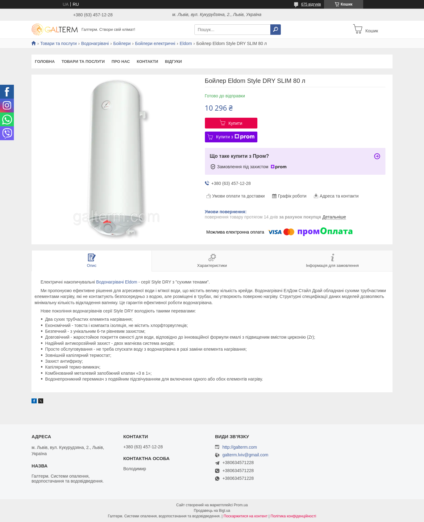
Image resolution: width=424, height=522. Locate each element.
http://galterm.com (239, 447)
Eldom (186, 43)
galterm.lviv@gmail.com (245, 455)
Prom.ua (241, 505)
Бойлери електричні (155, 43)
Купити (235, 123)
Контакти (147, 61)
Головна (45, 61)
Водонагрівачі (95, 43)
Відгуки (173, 61)
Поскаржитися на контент (246, 516)
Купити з (235, 137)
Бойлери (122, 43)
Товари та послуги (58, 43)
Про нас (120, 61)
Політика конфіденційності (293, 516)
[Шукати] (275, 29)
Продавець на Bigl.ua (212, 510)
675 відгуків (311, 4)
